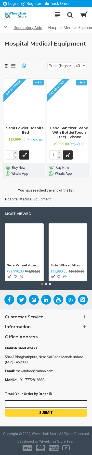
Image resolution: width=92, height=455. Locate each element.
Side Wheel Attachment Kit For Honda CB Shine (24, 265)
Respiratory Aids (27, 27)
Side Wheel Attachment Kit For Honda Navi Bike (68, 265)
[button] (42, 284)
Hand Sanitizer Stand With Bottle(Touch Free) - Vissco (69, 132)
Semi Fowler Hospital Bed (25, 130)
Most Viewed (18, 214)
